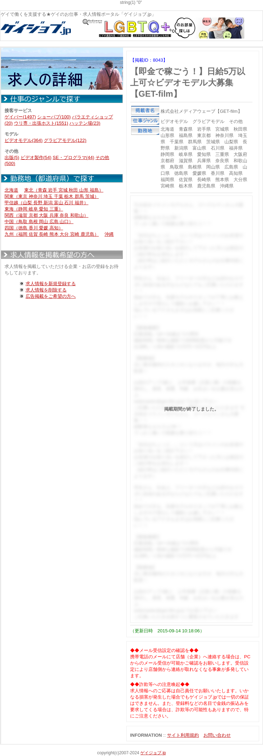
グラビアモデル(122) (65, 140)
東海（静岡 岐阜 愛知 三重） (34, 209)
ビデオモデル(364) (23, 140)
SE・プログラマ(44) (73, 157)
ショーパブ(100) (53, 116)
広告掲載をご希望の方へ (51, 296)
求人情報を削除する (46, 290)
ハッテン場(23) (84, 123)
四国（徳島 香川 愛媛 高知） (34, 228)
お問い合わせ (217, 735)
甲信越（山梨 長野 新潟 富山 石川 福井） (46, 202)
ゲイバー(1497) (20, 116)
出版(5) (12, 157)
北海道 (11, 190)
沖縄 (109, 234)
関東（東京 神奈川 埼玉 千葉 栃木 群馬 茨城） (52, 196)
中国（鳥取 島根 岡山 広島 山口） (39, 221)
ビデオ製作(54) (36, 157)
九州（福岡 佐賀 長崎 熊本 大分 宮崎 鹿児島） (52, 234)
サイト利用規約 (183, 735)
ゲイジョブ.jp (153, 752)
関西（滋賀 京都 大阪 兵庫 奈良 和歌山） (46, 215)
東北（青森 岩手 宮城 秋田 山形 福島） (63, 190)
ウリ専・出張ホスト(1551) (41, 123)
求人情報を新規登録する (51, 283)
